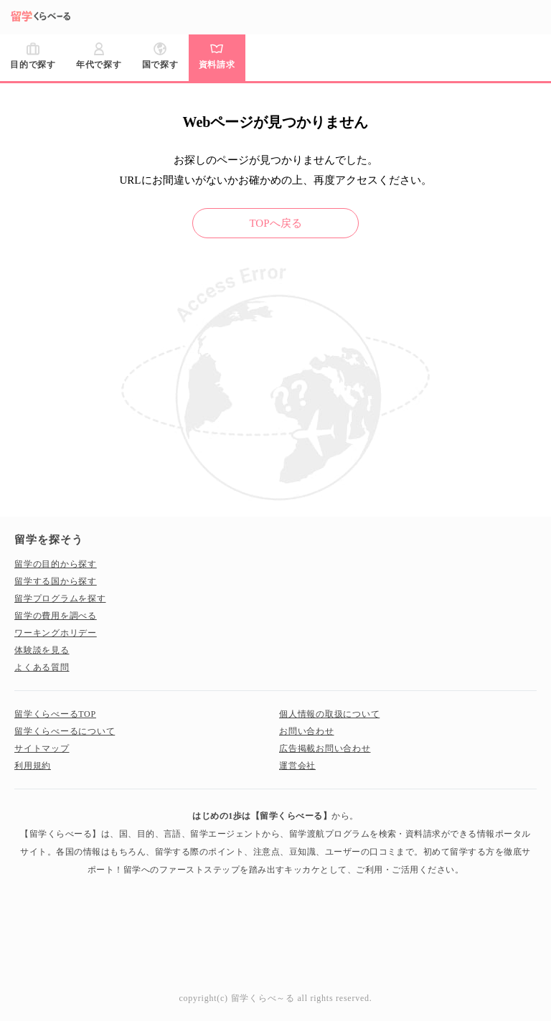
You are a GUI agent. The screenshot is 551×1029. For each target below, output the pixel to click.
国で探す (160, 64)
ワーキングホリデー (55, 633)
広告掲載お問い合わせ (325, 748)
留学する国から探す (55, 581)
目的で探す (33, 64)
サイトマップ (42, 748)
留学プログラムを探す (60, 598)
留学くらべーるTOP (55, 714)
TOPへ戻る (275, 223)
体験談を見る (42, 650)
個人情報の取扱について (329, 714)
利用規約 (32, 766)
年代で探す (99, 64)
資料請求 (217, 64)
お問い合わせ (306, 731)
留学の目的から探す (55, 564)
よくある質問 (42, 667)
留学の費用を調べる (55, 616)
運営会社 (297, 766)
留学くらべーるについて (64, 731)
